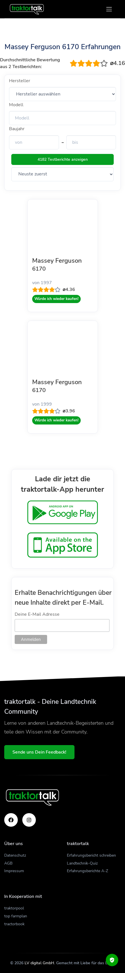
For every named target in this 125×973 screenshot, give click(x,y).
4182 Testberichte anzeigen (63, 159)
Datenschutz (15, 855)
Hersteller (19, 81)
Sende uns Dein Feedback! (39, 752)
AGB (8, 863)
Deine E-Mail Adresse (37, 614)
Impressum (14, 871)
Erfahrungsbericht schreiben (91, 855)
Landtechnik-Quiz (82, 863)
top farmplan (15, 916)
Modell (16, 105)
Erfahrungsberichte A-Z (87, 871)
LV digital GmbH (39, 963)
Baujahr (17, 129)
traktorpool (14, 908)
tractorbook (14, 924)
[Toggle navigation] (109, 9)
